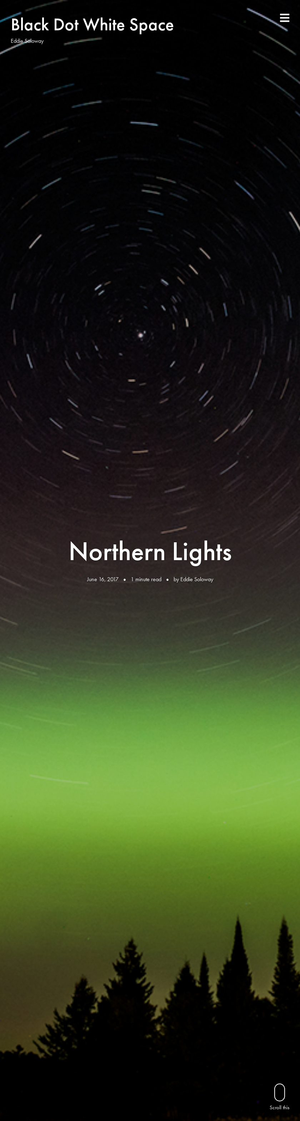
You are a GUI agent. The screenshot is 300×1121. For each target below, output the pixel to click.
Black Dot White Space (92, 24)
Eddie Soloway (196, 579)
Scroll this (279, 1097)
